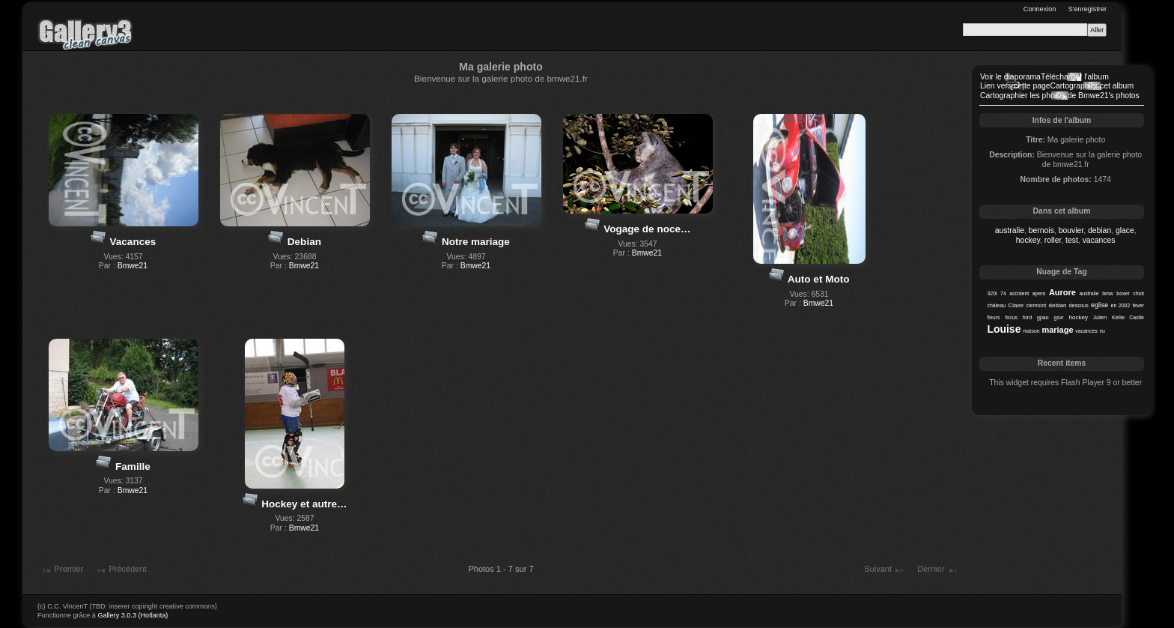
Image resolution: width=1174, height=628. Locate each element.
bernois (1041, 230)
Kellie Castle (1128, 317)
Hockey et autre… (304, 504)
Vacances (133, 241)
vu (1102, 330)
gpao (1043, 317)
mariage (1057, 329)
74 (1003, 293)
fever (1139, 305)
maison (1031, 330)
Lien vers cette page (1015, 86)
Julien (1100, 317)
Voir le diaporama (1010, 77)
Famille (132, 466)
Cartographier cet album (1092, 86)
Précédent (121, 570)
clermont (1037, 305)
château (996, 305)
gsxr (1059, 317)
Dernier (937, 570)
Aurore (1062, 292)
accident (1019, 293)
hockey (1028, 240)
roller (1053, 240)
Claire (1016, 305)
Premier (61, 570)
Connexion (1040, 9)
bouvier (1071, 230)
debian (1099, 230)
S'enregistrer (1087, 9)
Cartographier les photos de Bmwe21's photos (1060, 95)
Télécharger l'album (1075, 77)
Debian (304, 241)
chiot (1138, 293)
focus (1011, 317)
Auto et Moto (819, 279)
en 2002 (1121, 305)
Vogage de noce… (646, 229)
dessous (1079, 305)
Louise (1004, 329)
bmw (1107, 293)
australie (1009, 230)
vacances (1099, 240)
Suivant (884, 570)
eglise (1099, 305)
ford (1027, 317)
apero (1039, 293)
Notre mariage (476, 241)
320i (992, 293)
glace (1125, 230)
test (1071, 240)
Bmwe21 (132, 266)
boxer (1122, 293)
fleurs (993, 317)
